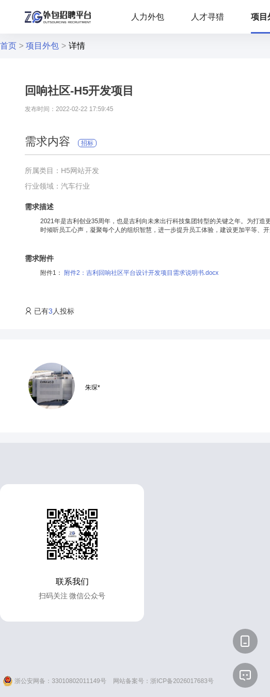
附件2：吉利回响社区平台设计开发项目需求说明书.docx (141, 272)
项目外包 (42, 45)
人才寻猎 (207, 16)
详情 (77, 45)
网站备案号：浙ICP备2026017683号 (163, 681)
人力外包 (147, 16)
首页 (8, 45)
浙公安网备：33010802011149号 (54, 681)
